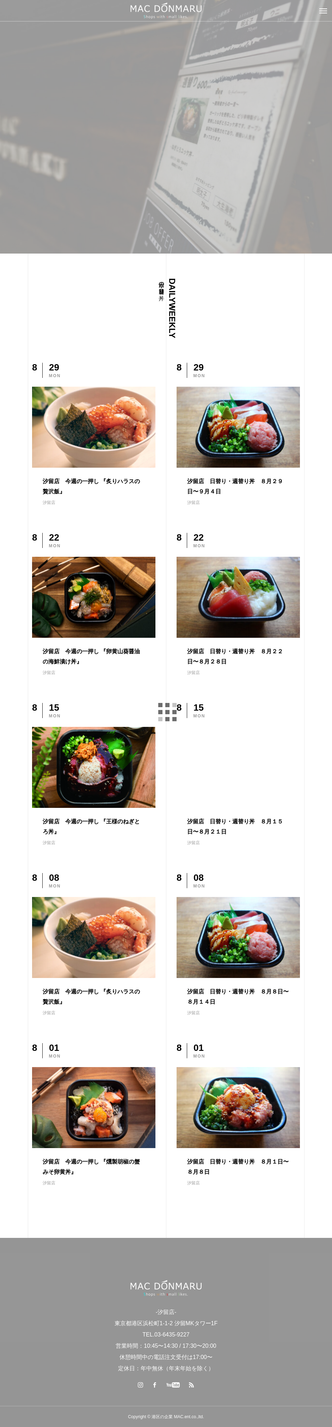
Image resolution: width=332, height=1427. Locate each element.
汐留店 (49, 502)
